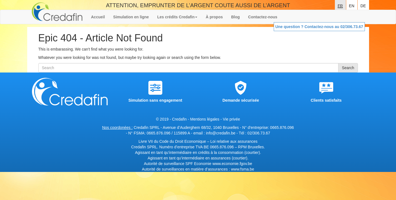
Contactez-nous (262, 17)
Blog (235, 17)
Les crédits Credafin (177, 17)
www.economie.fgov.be (232, 163)
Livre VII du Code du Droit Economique (172, 141)
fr (340, 5)
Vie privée (231, 119)
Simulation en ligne (131, 17)
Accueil (98, 17)
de (363, 5)
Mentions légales (204, 119)
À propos (214, 17)
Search (348, 68)
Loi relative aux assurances (234, 141)
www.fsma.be (242, 169)
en (351, 5)
